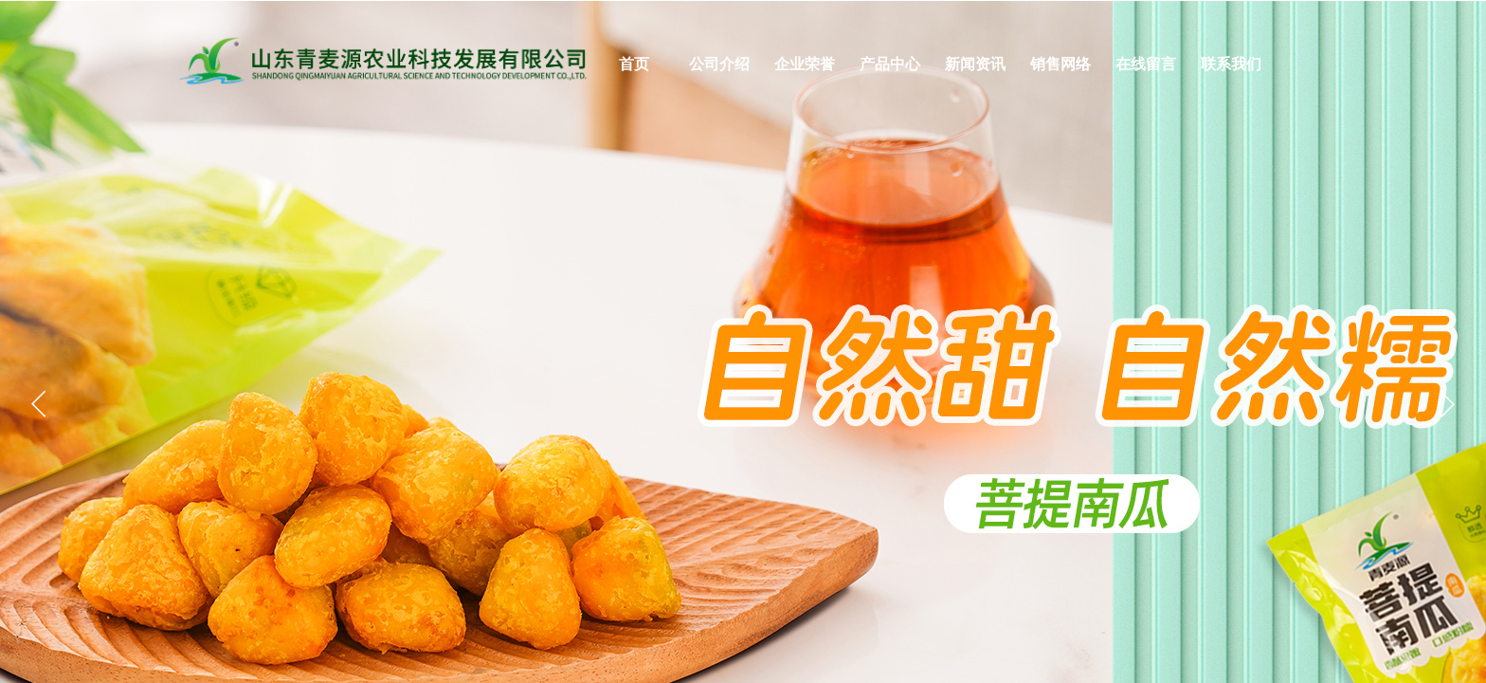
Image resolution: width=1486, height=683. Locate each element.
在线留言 (1145, 64)
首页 (634, 64)
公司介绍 (719, 64)
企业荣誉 (804, 64)
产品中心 (890, 64)
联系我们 (1231, 64)
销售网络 (1060, 64)
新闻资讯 (975, 64)
